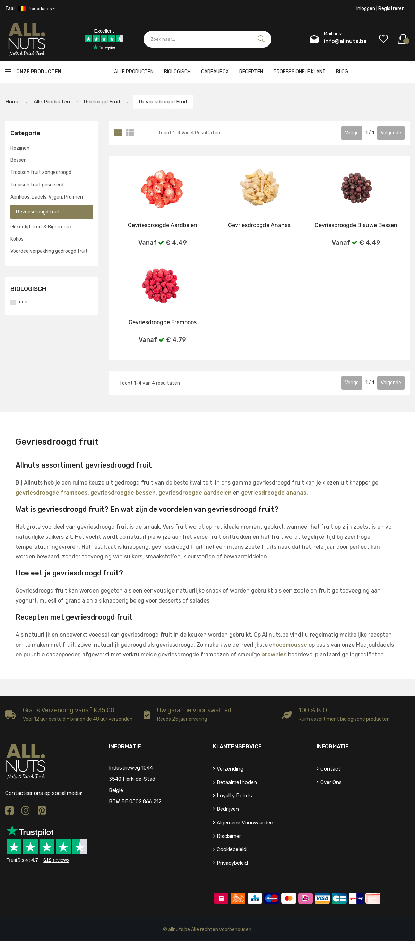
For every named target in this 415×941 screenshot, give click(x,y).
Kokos (17, 239)
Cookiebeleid (232, 850)
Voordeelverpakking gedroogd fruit (49, 251)
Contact (330, 769)
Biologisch (177, 72)
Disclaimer (229, 836)
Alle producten (134, 72)
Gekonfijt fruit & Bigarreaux (41, 227)
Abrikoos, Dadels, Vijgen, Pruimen (46, 197)
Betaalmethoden (237, 782)
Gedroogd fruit (105, 101)
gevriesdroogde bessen (123, 493)
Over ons (331, 782)
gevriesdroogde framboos (52, 493)
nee (23, 302)
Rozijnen (19, 148)
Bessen (18, 160)
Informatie (333, 746)
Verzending (230, 769)
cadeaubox (215, 72)
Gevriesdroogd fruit (171, 101)
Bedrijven (228, 809)
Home (12, 101)
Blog (342, 72)
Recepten (251, 72)
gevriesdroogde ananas (273, 493)
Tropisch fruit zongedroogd (40, 173)
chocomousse (288, 644)
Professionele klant (300, 72)
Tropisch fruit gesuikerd (36, 185)
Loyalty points (234, 796)
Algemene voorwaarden (245, 823)
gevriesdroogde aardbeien (195, 493)
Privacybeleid (232, 863)
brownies (274, 655)
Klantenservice (237, 746)
